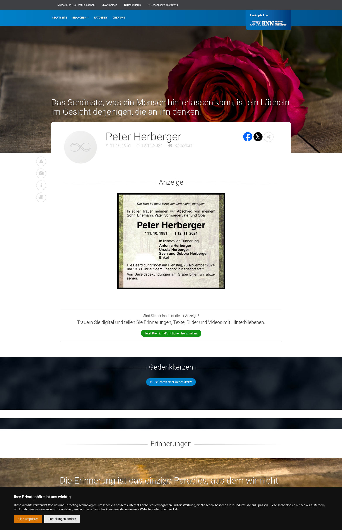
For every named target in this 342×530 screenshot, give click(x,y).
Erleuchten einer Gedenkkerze (171, 382)
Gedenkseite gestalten (163, 5)
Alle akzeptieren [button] (28, 519)
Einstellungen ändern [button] (62, 519)
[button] (269, 137)
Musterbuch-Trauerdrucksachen (76, 5)
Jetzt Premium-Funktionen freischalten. (171, 333)
